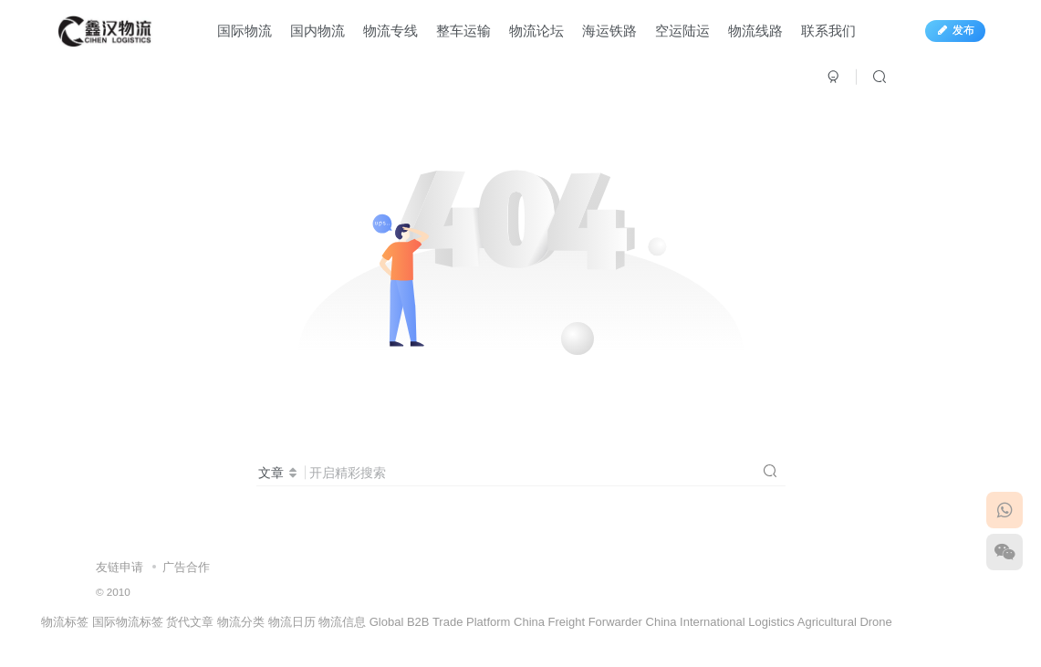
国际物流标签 (127, 622)
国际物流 (244, 30)
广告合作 (186, 567)
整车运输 (463, 30)
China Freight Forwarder (578, 622)
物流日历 (292, 622)
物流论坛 (536, 30)
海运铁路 (609, 30)
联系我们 (828, 30)
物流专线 (390, 30)
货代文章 (189, 622)
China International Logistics (720, 622)
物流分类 (241, 622)
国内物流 (317, 30)
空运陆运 (682, 30)
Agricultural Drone (844, 622)
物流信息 (342, 622)
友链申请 (119, 567)
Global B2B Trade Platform (440, 622)
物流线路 (755, 30)
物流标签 (64, 622)
